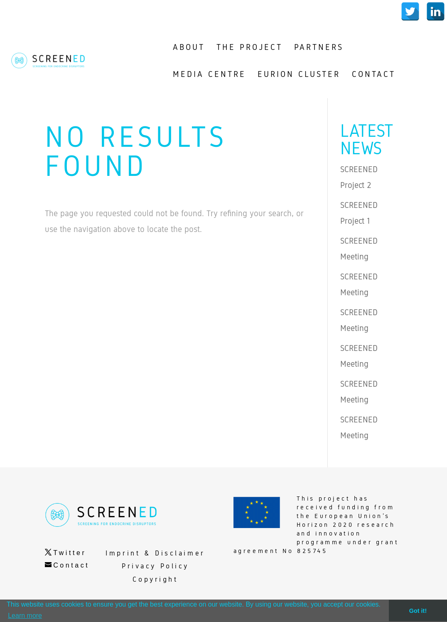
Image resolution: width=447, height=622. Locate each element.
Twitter (69, 552)
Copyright (155, 579)
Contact (71, 565)
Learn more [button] (25, 615)
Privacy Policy (155, 566)
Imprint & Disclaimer (155, 553)
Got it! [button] (418, 610)
